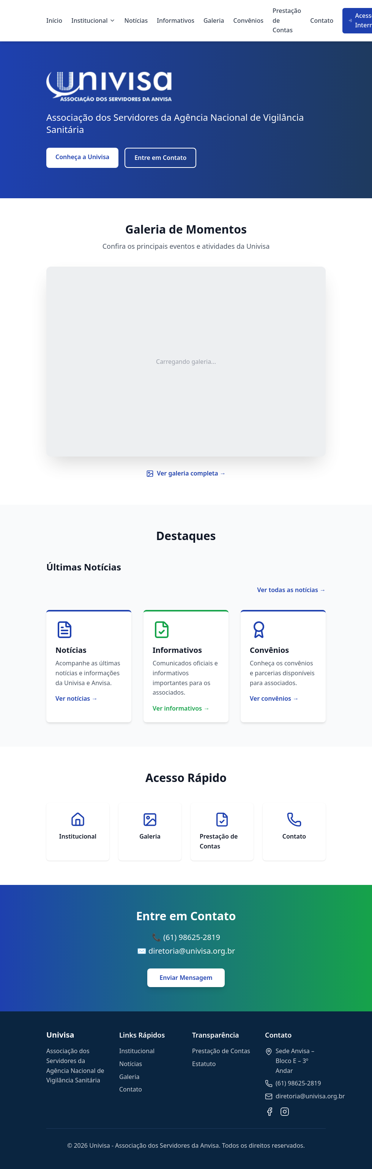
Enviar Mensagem (185, 977)
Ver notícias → (76, 698)
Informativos (175, 20)
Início (54, 20)
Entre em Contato (160, 157)
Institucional (93, 20)
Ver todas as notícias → (291, 590)
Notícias (136, 20)
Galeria (213, 20)
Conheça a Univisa (82, 157)
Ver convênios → (274, 698)
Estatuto (204, 1064)
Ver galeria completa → (186, 473)
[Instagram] (284, 1111)
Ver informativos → (181, 708)
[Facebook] (269, 1111)
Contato (321, 20)
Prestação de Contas (287, 20)
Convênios (248, 20)
